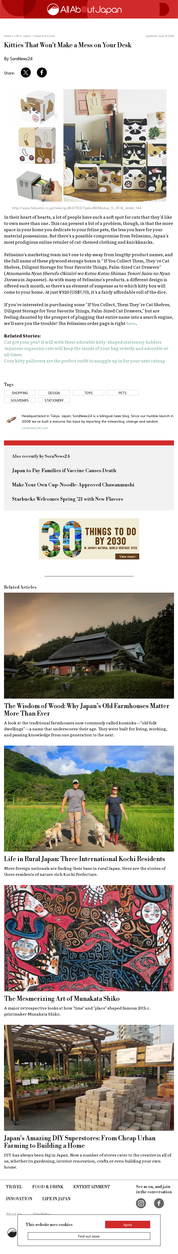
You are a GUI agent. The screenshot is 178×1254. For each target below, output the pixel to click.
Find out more (89, 1236)
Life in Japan (56, 1199)
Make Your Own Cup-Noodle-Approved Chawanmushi (73, 485)
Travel (14, 1187)
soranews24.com (35, 427)
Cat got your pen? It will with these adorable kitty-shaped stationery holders (82, 342)
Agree (127, 1224)
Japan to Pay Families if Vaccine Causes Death (64, 471)
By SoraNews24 (18, 58)
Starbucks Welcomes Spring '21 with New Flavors (67, 499)
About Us (14, 1213)
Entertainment (91, 1187)
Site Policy (42, 1213)
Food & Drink (47, 1187)
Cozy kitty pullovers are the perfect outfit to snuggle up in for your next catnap (84, 360)
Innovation (19, 1199)
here (130, 323)
